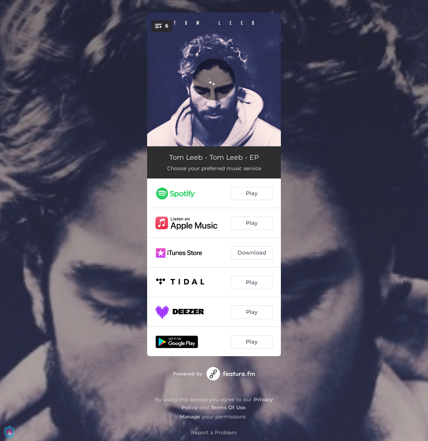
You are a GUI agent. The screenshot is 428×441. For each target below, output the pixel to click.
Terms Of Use (228, 407)
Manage (190, 416)
